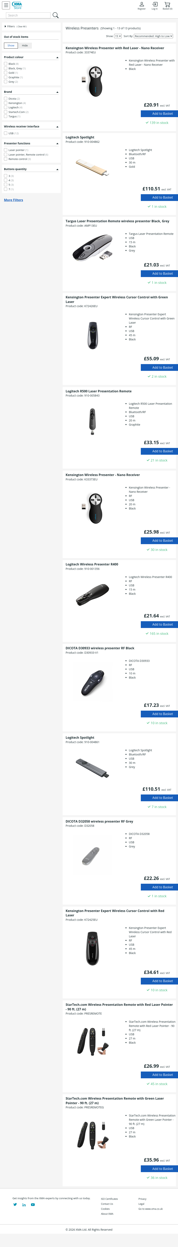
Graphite (16, 77)
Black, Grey (17, 68)
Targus (14, 116)
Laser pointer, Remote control (28, 155)
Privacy (142, 1199)
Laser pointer (18, 150)
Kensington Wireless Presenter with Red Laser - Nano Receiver (115, 48)
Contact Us (107, 1204)
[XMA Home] (17, 5)
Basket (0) (167, 5)
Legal (141, 1204)
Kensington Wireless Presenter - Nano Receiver (103, 475)
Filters (9, 26)
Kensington (17, 103)
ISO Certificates (109, 1199)
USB (14, 133)
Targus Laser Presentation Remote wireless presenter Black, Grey (117, 221)
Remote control (20, 159)
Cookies (105, 1209)
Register (142, 5)
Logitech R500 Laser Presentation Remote (99, 391)
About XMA (107, 1214)
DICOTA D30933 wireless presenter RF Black (100, 648)
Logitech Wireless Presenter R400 (92, 564)
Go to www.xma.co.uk (150, 1209)
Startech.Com (18, 112)
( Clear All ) (21, 26)
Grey (13, 82)
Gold (13, 73)
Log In (155, 5)
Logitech (15, 107)
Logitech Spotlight (80, 137)
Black (13, 64)
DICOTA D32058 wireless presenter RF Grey (99, 821)
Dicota (14, 99)
